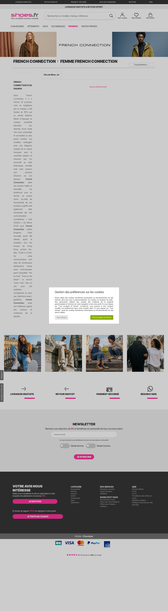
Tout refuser (61, 317)
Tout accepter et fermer (101, 317)
